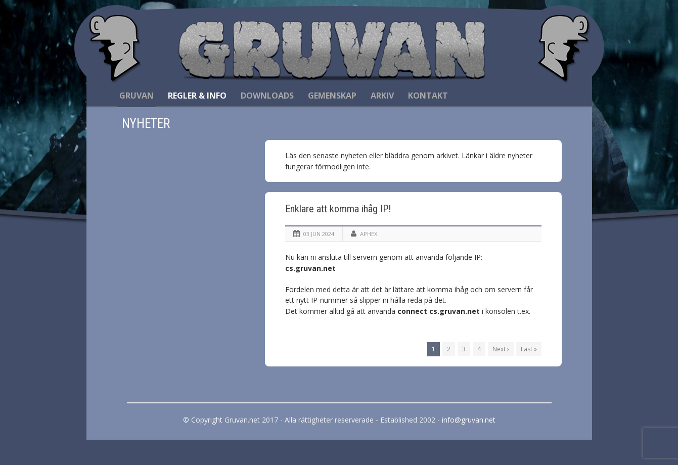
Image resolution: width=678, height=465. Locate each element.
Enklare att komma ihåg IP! (338, 209)
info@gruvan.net (468, 420)
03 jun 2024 (318, 234)
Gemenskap (332, 95)
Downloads (267, 95)
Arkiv (382, 95)
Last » (529, 349)
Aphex (368, 234)
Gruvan (136, 95)
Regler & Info (197, 95)
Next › (500, 349)
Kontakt (428, 95)
